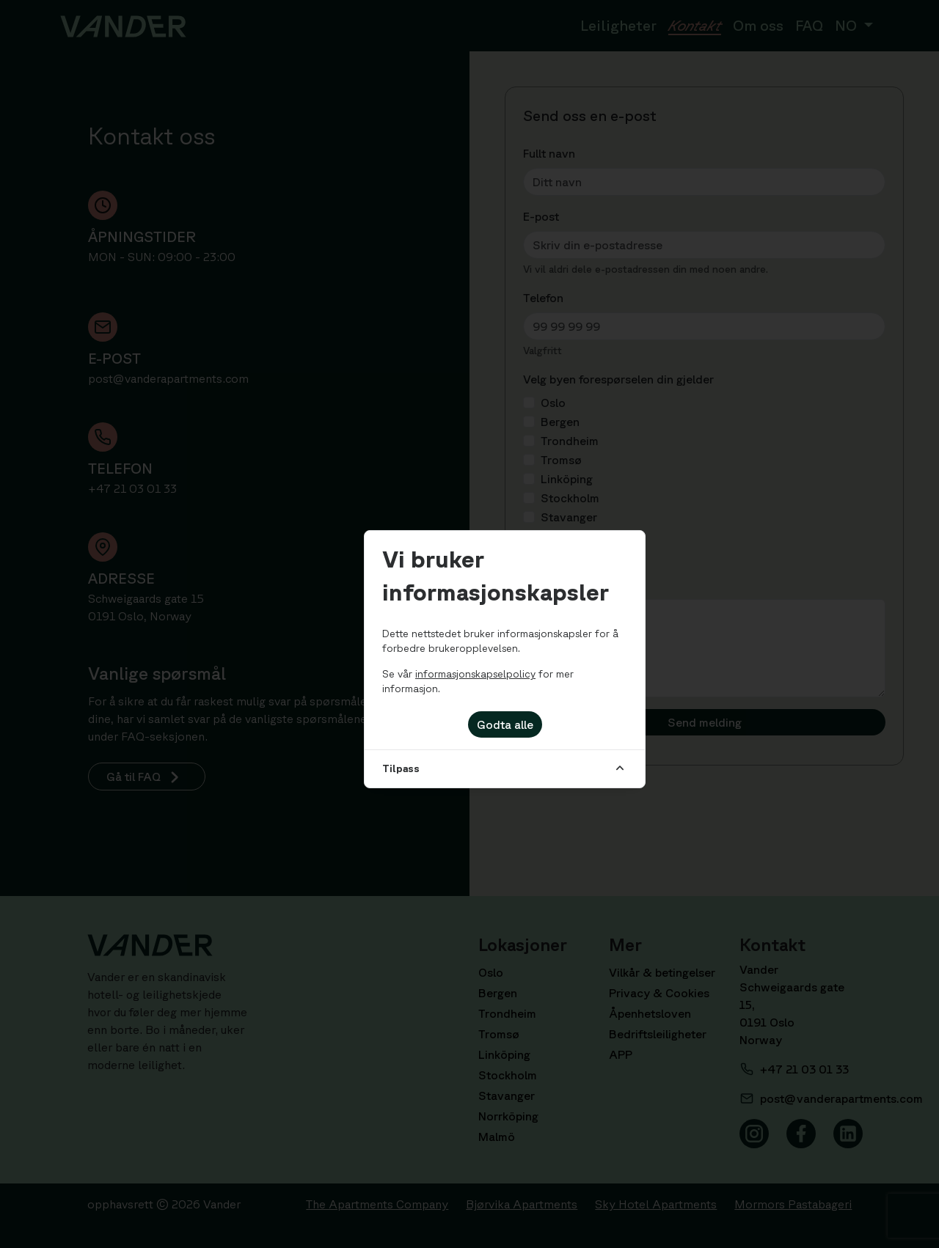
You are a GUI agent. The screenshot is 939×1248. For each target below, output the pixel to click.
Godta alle (505, 724)
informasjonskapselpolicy (475, 674)
